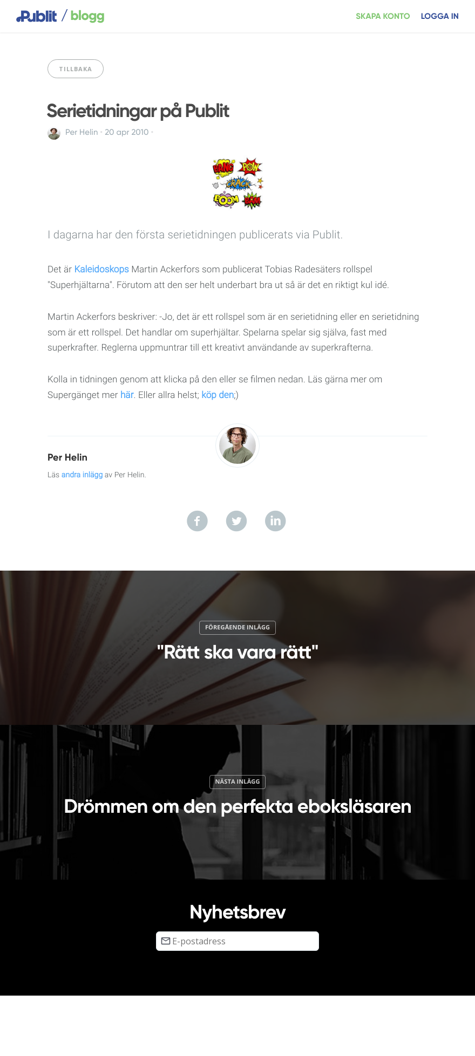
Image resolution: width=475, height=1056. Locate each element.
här (127, 395)
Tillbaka (75, 69)
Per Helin (81, 133)
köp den (217, 395)
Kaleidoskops (101, 269)
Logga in (440, 16)
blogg (82, 16)
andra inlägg (82, 475)
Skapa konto (383, 16)
